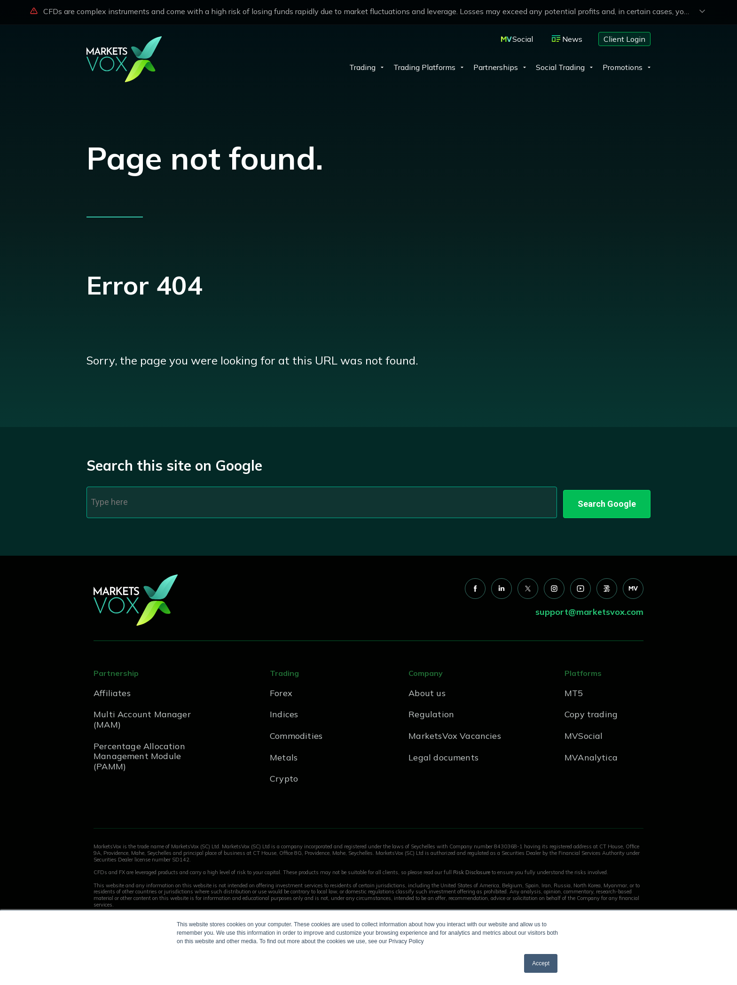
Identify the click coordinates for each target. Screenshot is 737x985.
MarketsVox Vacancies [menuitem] (454, 732)
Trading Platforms (424, 67)
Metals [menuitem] (284, 754)
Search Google (607, 500)
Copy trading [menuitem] (591, 711)
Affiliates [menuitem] (112, 689)
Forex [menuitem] (281, 689)
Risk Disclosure (471, 869)
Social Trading (560, 67)
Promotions (623, 67)
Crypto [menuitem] (284, 775)
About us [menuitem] (426, 689)
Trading (362, 67)
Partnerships (495, 67)
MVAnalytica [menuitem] (591, 754)
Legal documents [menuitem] (443, 754)
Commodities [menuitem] (296, 732)
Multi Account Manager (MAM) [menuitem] (142, 716)
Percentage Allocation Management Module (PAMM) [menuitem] (139, 752)
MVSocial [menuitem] (584, 732)
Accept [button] (540, 963)
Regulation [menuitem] (431, 711)
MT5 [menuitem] (574, 689)
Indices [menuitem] (284, 711)
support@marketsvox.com (589, 609)
